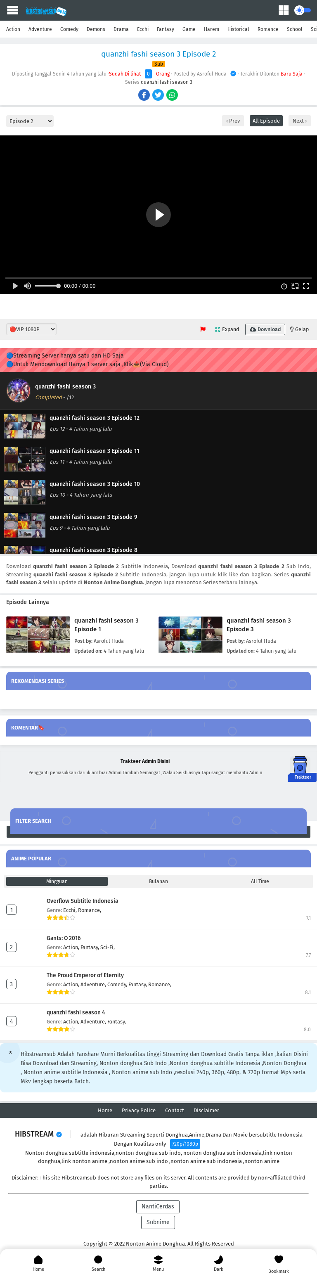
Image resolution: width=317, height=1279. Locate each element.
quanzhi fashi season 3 (166, 82)
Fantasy (165, 29)
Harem (211, 29)
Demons (96, 29)
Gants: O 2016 (64, 938)
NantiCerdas (158, 1206)
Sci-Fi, (107, 947)
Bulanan (158, 881)
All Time (260, 881)
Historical (238, 29)
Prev (234, 121)
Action (13, 29)
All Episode (266, 121)
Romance (268, 29)
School (295, 29)
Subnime (158, 1222)
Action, (71, 947)
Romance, (89, 910)
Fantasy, (90, 947)
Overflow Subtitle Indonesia (82, 901)
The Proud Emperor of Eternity (85, 975)
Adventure (40, 29)
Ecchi (143, 29)
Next (299, 121)
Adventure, (93, 984)
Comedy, (117, 984)
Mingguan (57, 881)
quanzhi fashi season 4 (76, 1012)
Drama (121, 29)
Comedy (69, 29)
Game (189, 29)
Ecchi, (70, 910)
